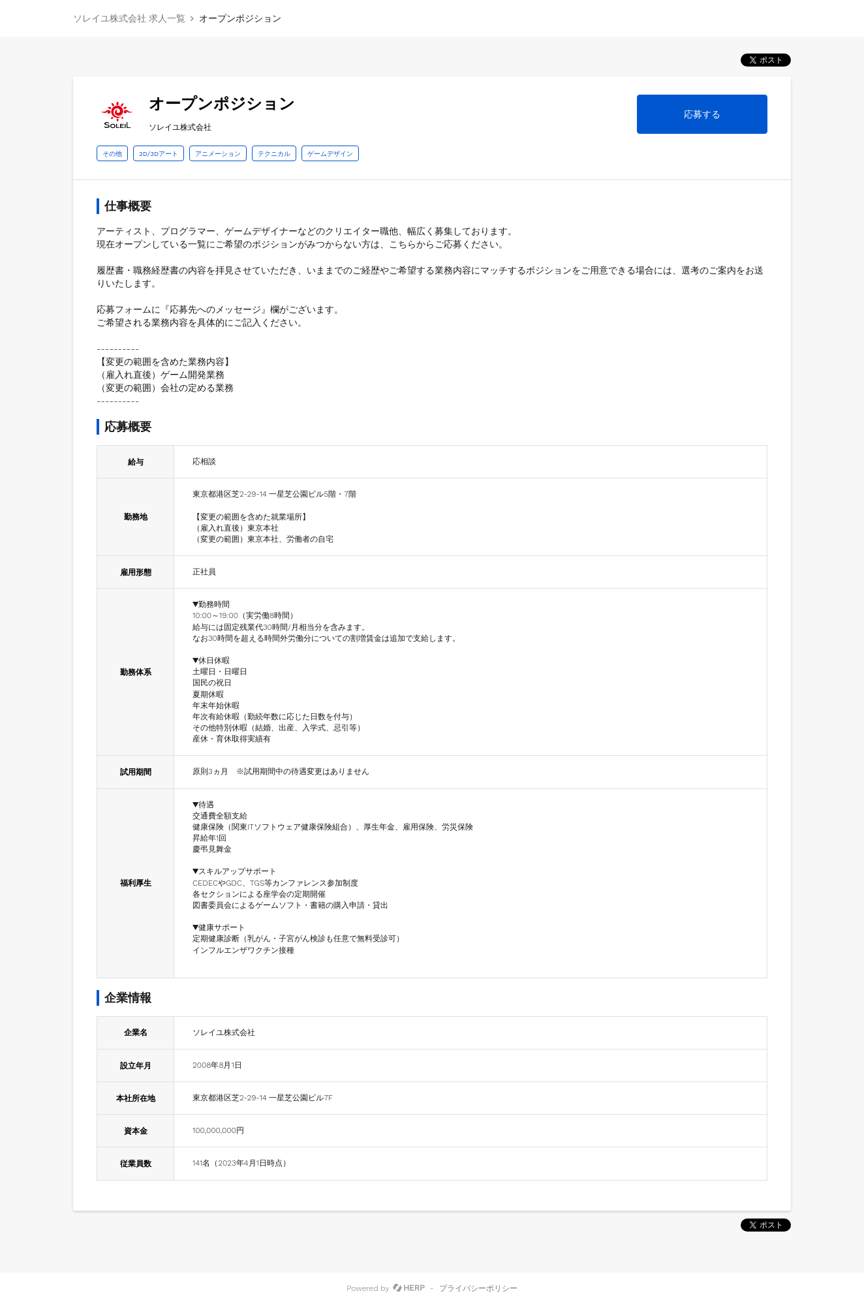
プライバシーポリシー (478, 1288)
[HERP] (409, 1288)
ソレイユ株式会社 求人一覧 (129, 18)
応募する (702, 114)
